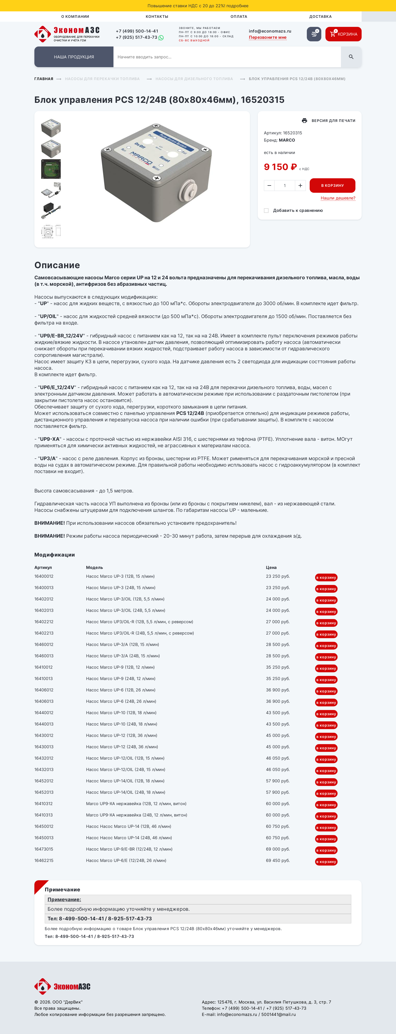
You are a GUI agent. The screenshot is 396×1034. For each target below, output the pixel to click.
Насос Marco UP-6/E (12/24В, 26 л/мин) (126, 860)
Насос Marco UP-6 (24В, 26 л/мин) (121, 701)
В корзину (332, 185)
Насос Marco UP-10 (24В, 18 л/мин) (121, 724)
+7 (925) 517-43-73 (136, 37)
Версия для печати (333, 120)
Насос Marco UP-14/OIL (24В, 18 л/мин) (125, 792)
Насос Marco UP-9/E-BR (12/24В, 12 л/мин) (129, 849)
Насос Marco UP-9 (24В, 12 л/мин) (121, 678)
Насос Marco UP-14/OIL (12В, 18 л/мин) (125, 780)
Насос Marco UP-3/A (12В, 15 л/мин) (122, 644)
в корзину (326, 577)
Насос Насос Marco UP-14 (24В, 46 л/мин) (129, 837)
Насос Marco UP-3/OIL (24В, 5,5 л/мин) (125, 610)
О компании (75, 16)
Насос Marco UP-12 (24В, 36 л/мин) (122, 746)
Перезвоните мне (268, 37)
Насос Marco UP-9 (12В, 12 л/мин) (120, 667)
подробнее (237, 5)
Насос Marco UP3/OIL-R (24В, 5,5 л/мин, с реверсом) (140, 633)
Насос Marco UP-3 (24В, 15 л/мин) (121, 587)
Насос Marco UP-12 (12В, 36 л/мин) (121, 735)
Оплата (239, 16)
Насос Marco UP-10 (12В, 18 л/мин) (121, 712)
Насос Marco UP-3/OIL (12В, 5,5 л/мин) (125, 598)
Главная (44, 78)
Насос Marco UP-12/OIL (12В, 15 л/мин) (125, 758)
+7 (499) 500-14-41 (137, 31)
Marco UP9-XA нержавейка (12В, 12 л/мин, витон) (136, 803)
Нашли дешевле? (338, 197)
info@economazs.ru (270, 31)
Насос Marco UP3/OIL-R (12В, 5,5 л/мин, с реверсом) (139, 621)
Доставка (320, 16)
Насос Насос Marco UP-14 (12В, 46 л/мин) (128, 826)
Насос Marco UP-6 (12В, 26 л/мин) (121, 689)
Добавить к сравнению (298, 210)
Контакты (157, 16)
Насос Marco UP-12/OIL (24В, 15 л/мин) (125, 769)
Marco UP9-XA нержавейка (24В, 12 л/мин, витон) (136, 814)
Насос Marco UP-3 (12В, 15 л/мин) (120, 576)
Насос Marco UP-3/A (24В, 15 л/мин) (123, 655)
